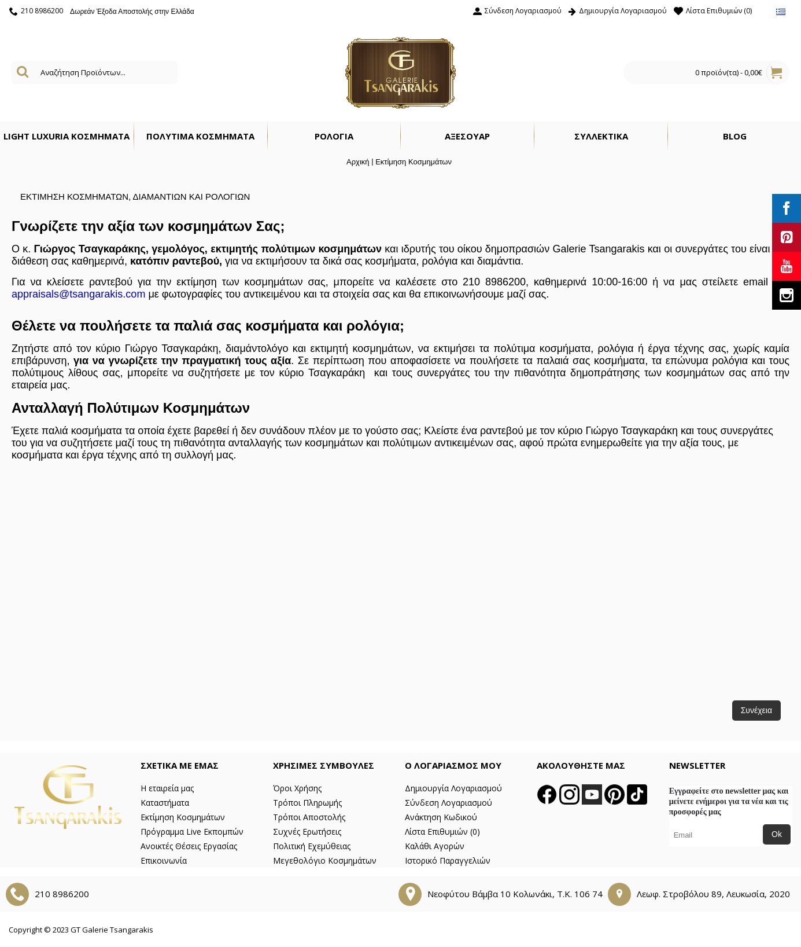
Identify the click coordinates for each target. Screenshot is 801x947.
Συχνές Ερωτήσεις (307, 831)
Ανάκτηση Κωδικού (441, 817)
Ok (777, 834)
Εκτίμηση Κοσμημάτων (413, 161)
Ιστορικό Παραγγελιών (447, 860)
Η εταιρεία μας (167, 788)
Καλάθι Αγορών (434, 845)
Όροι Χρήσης (297, 788)
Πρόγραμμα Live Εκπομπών (192, 831)
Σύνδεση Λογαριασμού (448, 802)
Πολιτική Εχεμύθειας (311, 845)
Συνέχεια (756, 710)
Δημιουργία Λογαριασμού (453, 788)
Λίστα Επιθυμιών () (442, 831)
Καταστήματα (165, 802)
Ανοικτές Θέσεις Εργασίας (189, 845)
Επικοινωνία (164, 860)
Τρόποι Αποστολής (309, 817)
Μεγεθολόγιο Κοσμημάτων (324, 860)
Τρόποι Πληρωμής (307, 802)
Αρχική (358, 161)
